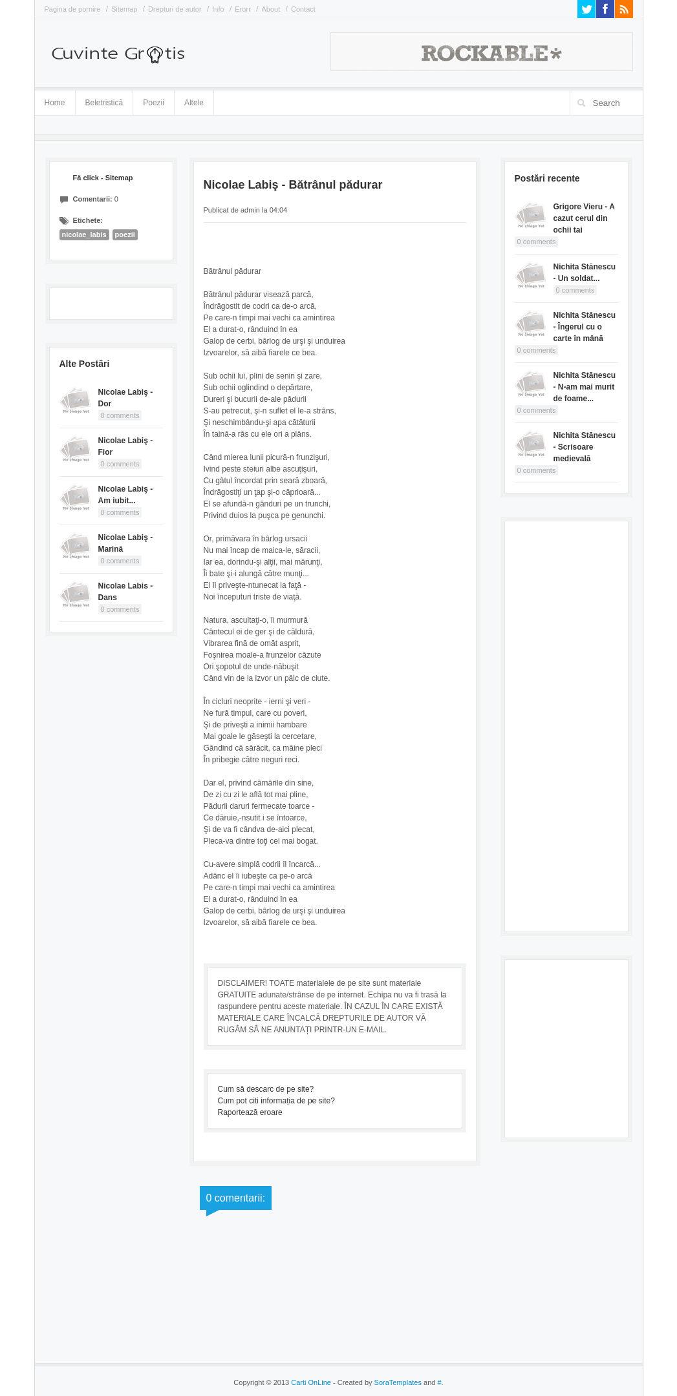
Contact (303, 9)
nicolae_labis (84, 234)
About (271, 9)
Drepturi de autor (175, 9)
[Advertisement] (566, 725)
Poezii (153, 102)
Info (218, 9)
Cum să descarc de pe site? (266, 1089)
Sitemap (124, 9)
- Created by (376, 1382)
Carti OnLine (311, 1382)
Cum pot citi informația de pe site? (276, 1100)
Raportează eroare (250, 1112)
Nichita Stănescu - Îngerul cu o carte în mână (584, 327)
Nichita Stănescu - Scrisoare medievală (584, 447)
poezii (125, 234)
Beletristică (104, 100)
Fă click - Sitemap (103, 178)
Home (55, 102)
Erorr (242, 9)
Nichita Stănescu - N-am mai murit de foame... (584, 387)
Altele (194, 102)
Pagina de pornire (73, 9)
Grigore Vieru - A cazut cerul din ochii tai (584, 218)
